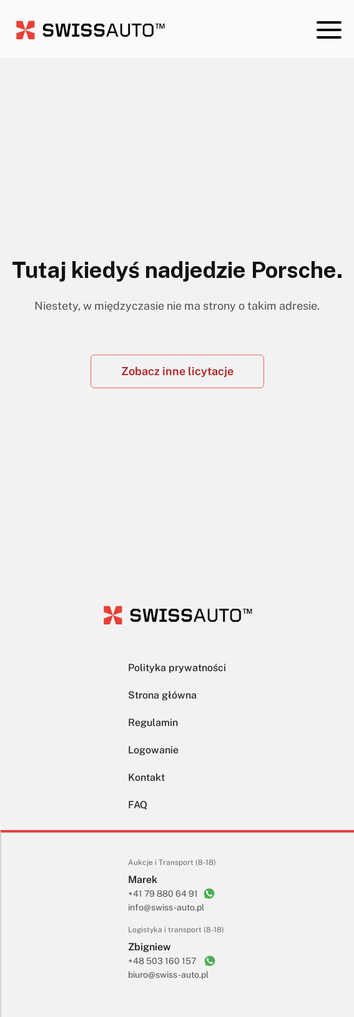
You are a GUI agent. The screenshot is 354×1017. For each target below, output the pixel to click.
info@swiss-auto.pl (166, 907)
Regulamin (153, 722)
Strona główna (162, 695)
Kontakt (146, 777)
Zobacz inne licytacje (177, 371)
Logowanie (153, 750)
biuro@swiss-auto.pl (168, 975)
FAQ (137, 805)
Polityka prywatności (177, 668)
